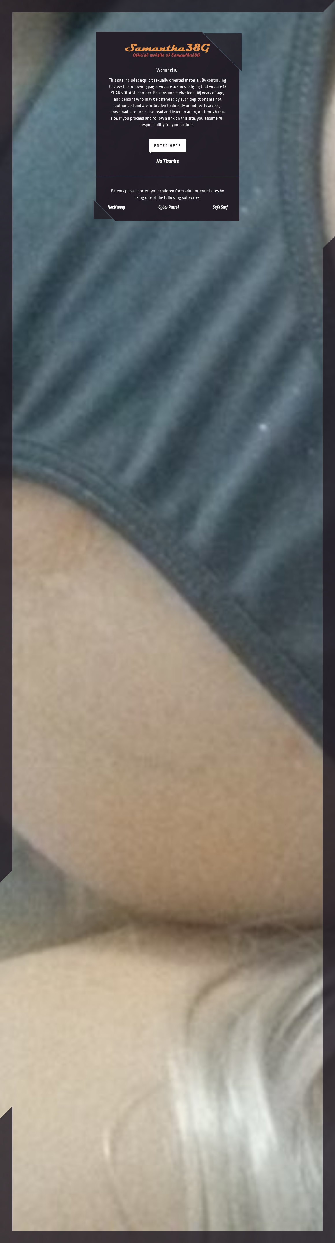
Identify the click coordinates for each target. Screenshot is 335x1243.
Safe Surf (220, 207)
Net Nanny (116, 207)
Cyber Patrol (168, 207)
